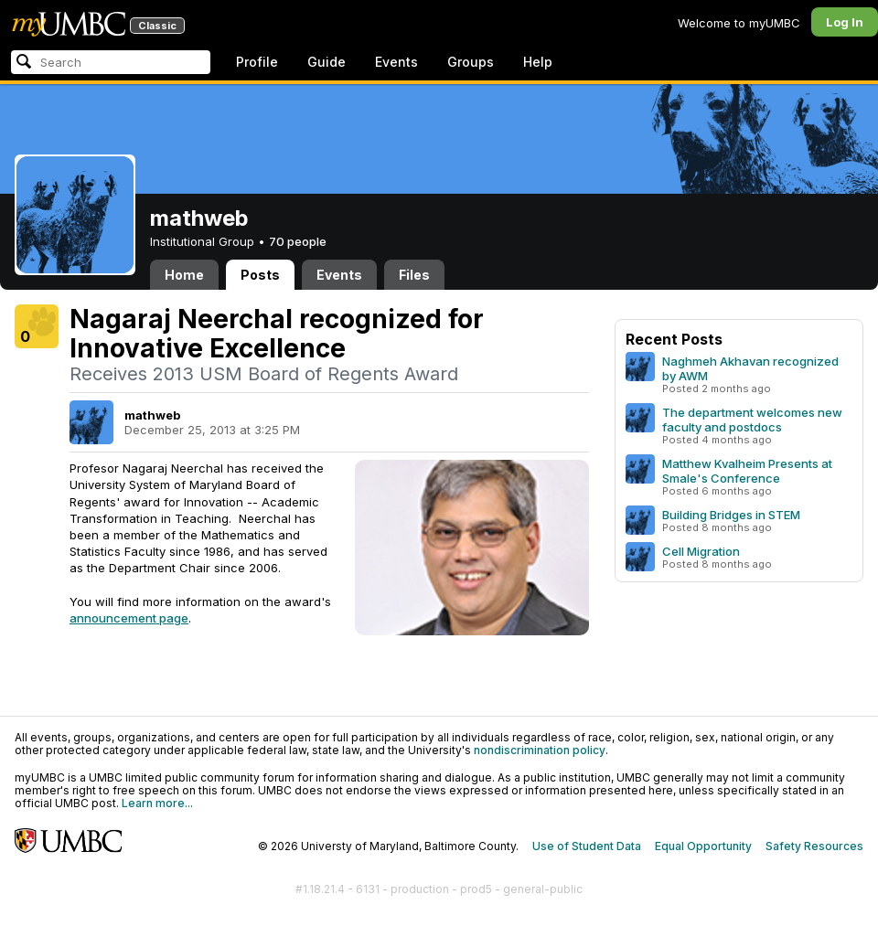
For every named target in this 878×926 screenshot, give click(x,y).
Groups (470, 61)
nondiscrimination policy (539, 750)
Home (184, 274)
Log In (844, 22)
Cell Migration (701, 551)
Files (414, 274)
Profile (257, 61)
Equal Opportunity (703, 846)
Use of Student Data (586, 846)
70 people (298, 241)
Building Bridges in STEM (731, 514)
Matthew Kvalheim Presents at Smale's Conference (747, 470)
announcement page (129, 618)
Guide (326, 61)
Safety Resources (814, 846)
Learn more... (157, 803)
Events (396, 61)
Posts (260, 274)
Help (537, 61)
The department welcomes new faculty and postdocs (752, 419)
